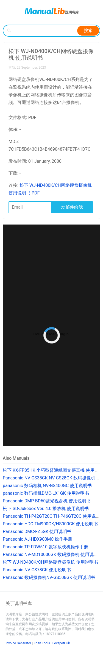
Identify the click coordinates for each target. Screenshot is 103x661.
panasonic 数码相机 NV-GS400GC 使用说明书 (47, 485)
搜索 (88, 30)
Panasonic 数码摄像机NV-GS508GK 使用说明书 (49, 577)
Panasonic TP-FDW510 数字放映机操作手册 (45, 546)
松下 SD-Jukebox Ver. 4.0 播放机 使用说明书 (46, 508)
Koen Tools (42, 643)
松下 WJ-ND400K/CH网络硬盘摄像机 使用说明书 (50, 562)
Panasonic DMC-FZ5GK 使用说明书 (37, 531)
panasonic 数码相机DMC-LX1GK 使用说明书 (46, 493)
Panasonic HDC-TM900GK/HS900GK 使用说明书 (50, 523)
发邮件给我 (72, 207)
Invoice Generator (18, 643)
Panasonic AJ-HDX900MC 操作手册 (38, 539)
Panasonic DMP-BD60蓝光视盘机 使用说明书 (47, 500)
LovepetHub (61, 643)
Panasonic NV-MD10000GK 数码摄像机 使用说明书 (52, 554)
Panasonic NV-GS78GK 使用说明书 (37, 569)
